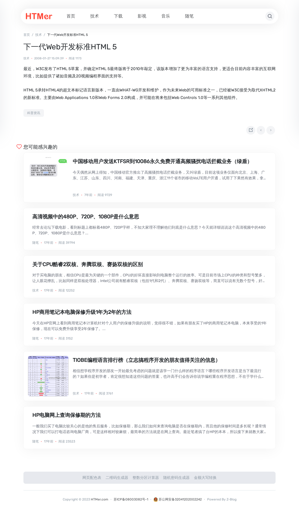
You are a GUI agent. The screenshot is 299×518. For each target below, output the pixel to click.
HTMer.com (99, 502)
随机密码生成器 (176, 480)
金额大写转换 (205, 480)
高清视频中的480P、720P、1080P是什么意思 (85, 220)
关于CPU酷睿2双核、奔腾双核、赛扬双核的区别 (87, 268)
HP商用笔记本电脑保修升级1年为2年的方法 (81, 315)
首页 (71, 16)
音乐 (165, 16)
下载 (118, 16)
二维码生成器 (117, 480)
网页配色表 (91, 480)
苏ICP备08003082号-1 (131, 502)
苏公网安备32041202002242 (178, 502)
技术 (94, 16)
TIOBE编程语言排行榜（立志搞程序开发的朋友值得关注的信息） (146, 363)
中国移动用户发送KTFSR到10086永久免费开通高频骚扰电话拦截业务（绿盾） (162, 165)
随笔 (189, 16)
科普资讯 (33, 113)
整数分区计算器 (146, 480)
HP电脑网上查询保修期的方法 (66, 418)
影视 (142, 16)
